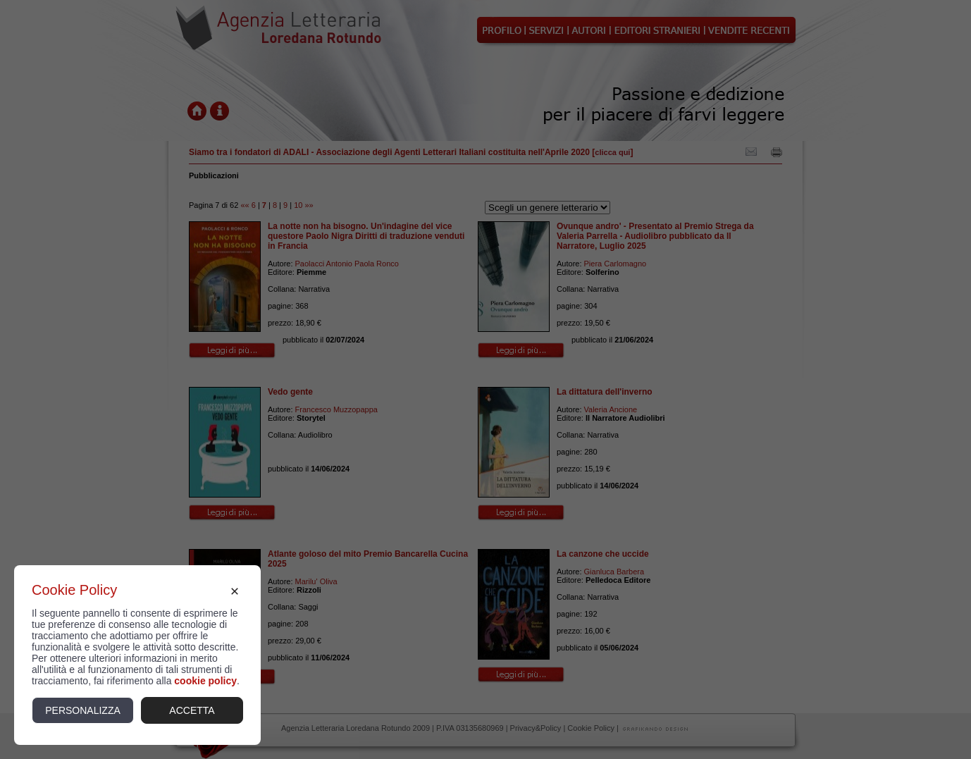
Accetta (191, 710)
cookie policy (205, 680)
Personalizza (82, 710)
